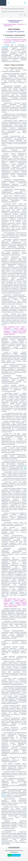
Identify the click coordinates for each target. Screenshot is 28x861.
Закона (25, 466)
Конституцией (5, 46)
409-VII (13, 329)
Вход (10, 855)
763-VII (13, 42)
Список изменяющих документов (14, 37)
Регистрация (16, 855)
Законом (3, 795)
